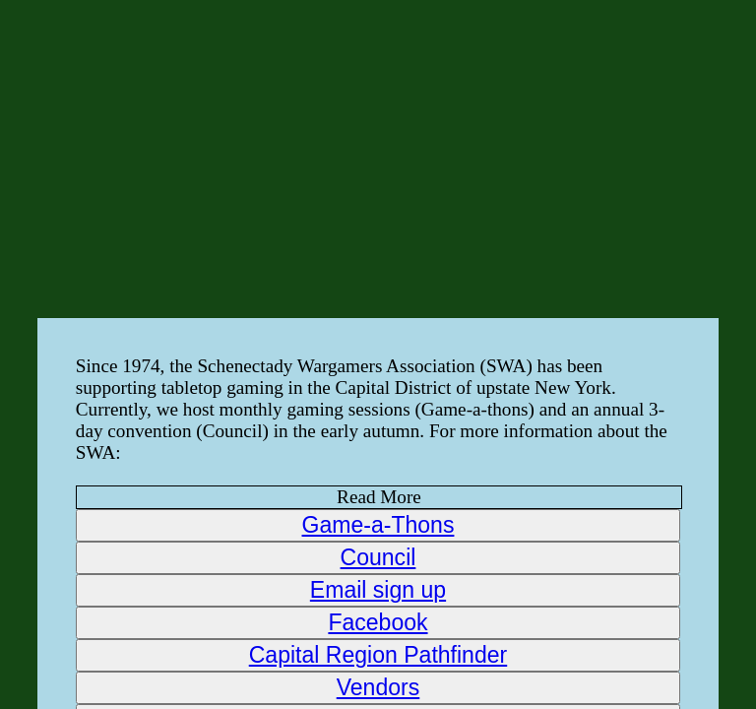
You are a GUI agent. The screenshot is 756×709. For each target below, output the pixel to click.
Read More (379, 496)
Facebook (377, 622)
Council (378, 557)
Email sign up (378, 590)
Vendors (378, 687)
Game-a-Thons (378, 525)
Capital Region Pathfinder (378, 655)
